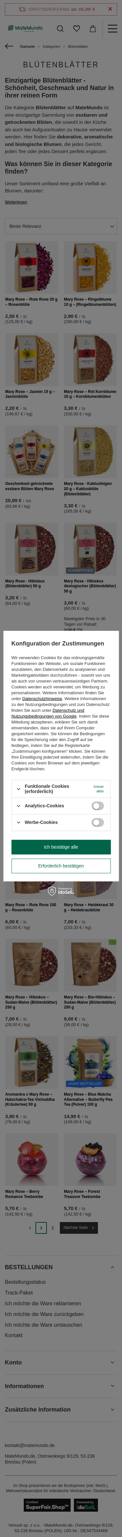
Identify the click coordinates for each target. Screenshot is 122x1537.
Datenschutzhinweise (42, 698)
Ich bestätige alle (61, 847)
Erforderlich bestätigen (61, 865)
